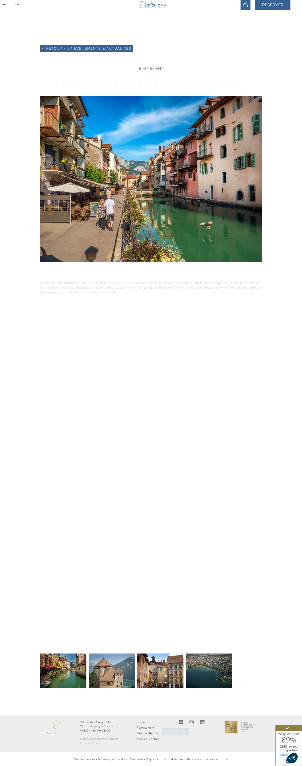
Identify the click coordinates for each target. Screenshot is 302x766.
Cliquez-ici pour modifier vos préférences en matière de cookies (187, 759)
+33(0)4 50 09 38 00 (95, 730)
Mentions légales (84, 759)
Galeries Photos (147, 733)
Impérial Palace (90, 743)
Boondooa (136, 759)
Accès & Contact (148, 738)
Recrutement (145, 727)
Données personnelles (112, 759)
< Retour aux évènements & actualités (86, 48)
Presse (141, 721)
